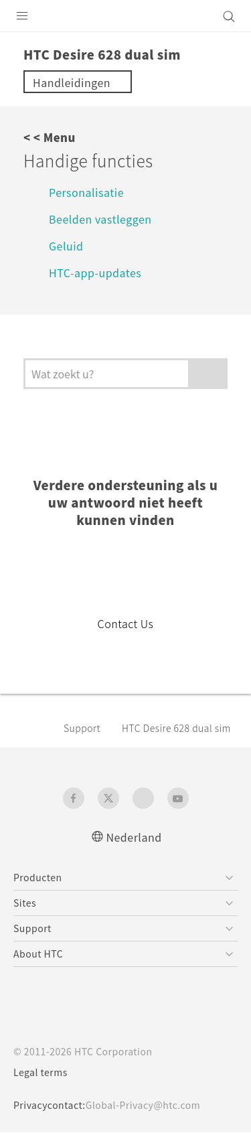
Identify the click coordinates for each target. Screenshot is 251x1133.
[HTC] (126, 16)
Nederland (134, 836)
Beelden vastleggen (106, 218)
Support (84, 728)
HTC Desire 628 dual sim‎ (177, 728)
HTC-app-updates (100, 272)
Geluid (68, 245)
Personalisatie (88, 191)
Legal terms (43, 1073)
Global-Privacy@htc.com (152, 1106)
